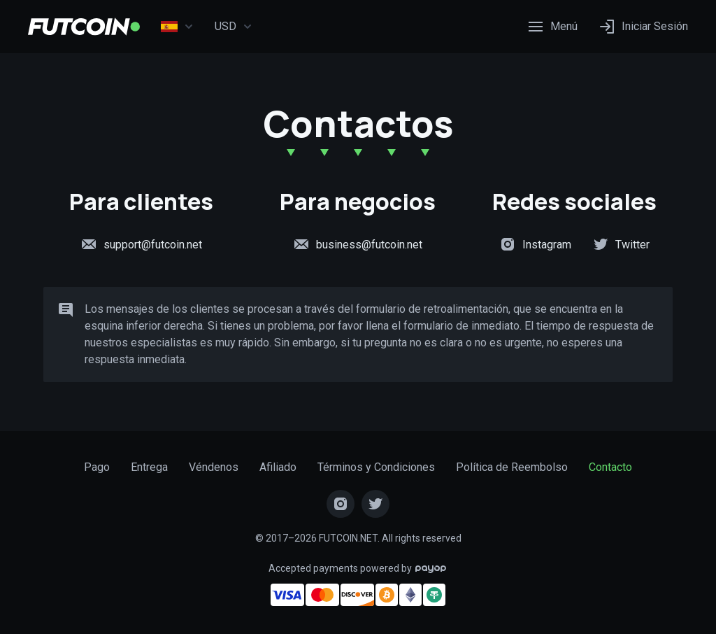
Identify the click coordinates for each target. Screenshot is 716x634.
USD (233, 26)
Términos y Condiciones (376, 467)
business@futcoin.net (357, 244)
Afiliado (277, 467)
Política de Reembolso (512, 467)
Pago (97, 467)
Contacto (610, 467)
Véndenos (213, 467)
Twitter (621, 244)
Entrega (149, 467)
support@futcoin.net (141, 244)
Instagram (535, 244)
